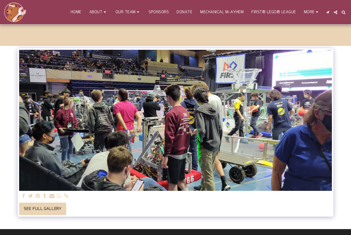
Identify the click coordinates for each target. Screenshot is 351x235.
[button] (98, 12)
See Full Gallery (43, 209)
